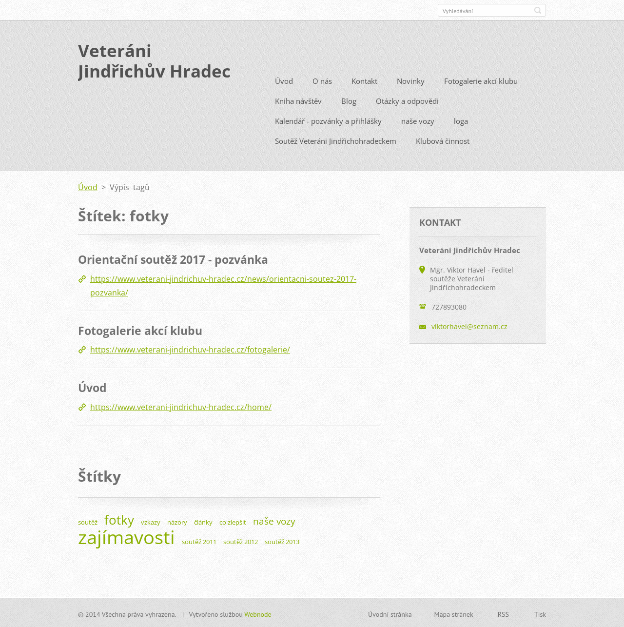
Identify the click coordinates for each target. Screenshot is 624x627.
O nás (322, 80)
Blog (348, 100)
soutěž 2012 (240, 540)
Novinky (411, 80)
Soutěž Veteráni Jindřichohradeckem (335, 140)
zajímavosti (126, 535)
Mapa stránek (453, 612)
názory (177, 520)
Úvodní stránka (390, 612)
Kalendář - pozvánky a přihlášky (328, 120)
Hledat (537, 10)
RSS (503, 612)
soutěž (88, 520)
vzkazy (150, 520)
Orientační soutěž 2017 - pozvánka (173, 258)
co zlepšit (232, 520)
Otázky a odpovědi (407, 100)
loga (461, 120)
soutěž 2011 (199, 540)
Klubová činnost (442, 140)
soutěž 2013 (282, 540)
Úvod (284, 80)
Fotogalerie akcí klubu (481, 80)
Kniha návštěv (298, 100)
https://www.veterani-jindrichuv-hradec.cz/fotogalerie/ (190, 348)
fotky (119, 518)
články (203, 520)
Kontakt (364, 80)
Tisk (540, 612)
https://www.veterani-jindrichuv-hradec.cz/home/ (181, 405)
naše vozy (417, 120)
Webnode (257, 612)
